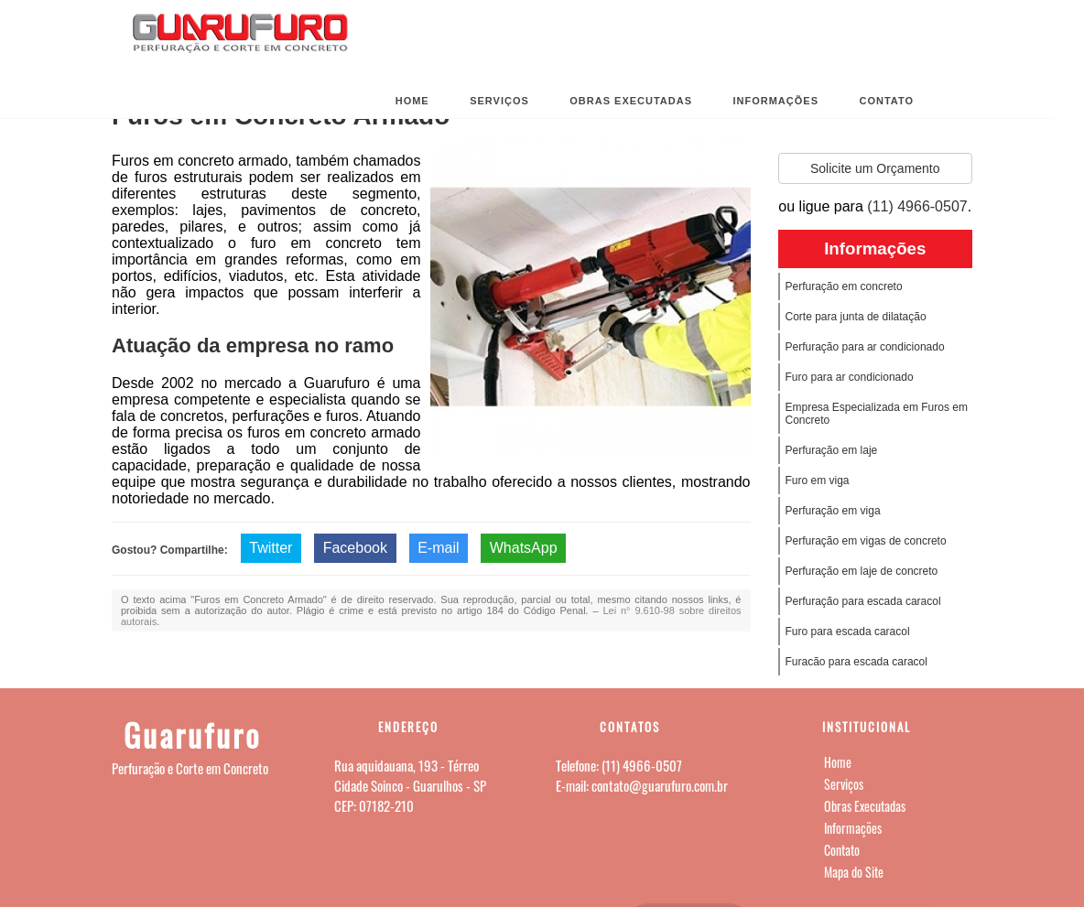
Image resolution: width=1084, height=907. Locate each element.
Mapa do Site (853, 871)
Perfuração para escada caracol (863, 601)
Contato (886, 100)
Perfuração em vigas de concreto (866, 540)
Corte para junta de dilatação (856, 316)
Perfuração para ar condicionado (865, 346)
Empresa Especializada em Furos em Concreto (877, 414)
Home (412, 100)
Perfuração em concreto (844, 286)
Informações (775, 100)
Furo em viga (818, 480)
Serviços (499, 100)
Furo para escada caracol (848, 631)
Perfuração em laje (832, 450)
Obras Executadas (630, 100)
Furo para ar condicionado (850, 377)
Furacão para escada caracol (856, 661)
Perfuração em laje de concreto (862, 571)
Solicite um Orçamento (875, 168)
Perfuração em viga (833, 510)
